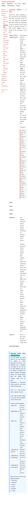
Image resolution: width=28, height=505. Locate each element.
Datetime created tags (5, 30)
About (24, 3)
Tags (4, 15)
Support (3, 5)
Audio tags (5, 48)
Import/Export (4, 86)
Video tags (5, 42)
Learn (4, 9)
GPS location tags (5, 51)
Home (3, 3)
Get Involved (11, 5)
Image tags (6, 40)
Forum (18, 5)
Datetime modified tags (5, 36)
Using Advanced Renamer (3, 76)
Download (9, 3)
